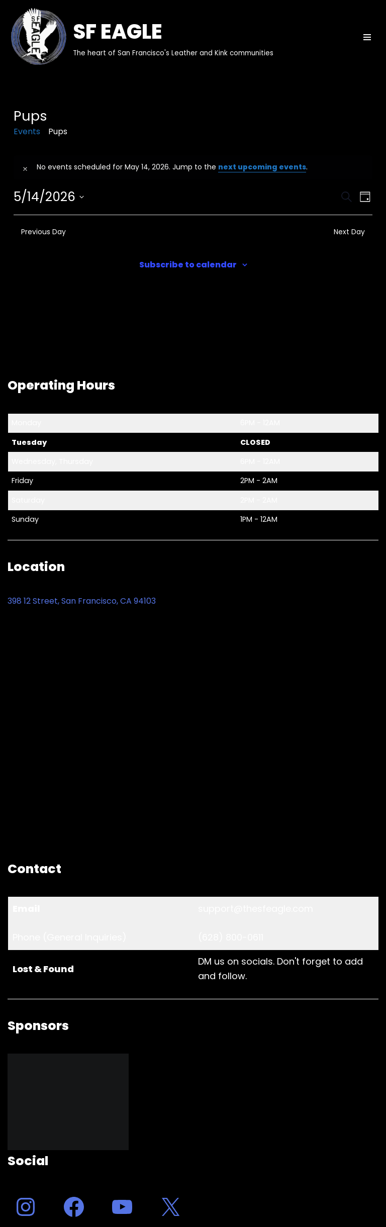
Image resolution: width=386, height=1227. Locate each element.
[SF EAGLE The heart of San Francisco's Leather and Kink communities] (140, 37)
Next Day (353, 232)
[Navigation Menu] (367, 37)
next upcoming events (262, 167)
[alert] (193, 167)
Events (27, 131)
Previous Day (40, 232)
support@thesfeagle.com (255, 908)
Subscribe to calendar (188, 264)
